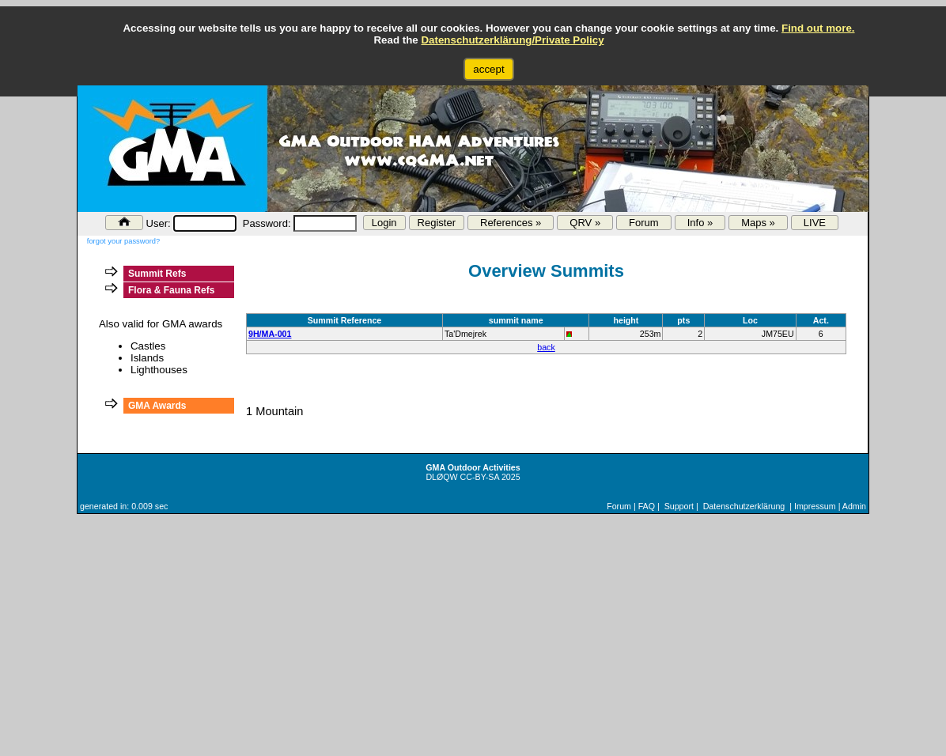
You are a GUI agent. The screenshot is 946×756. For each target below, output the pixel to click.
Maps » (758, 223)
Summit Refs (157, 273)
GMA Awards (157, 405)
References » (510, 223)
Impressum (815, 506)
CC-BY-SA (479, 477)
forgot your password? (123, 241)
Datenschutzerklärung (744, 506)
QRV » (584, 223)
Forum (644, 223)
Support (679, 506)
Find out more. (818, 28)
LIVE (815, 223)
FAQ (646, 506)
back (546, 347)
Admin (854, 506)
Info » (700, 223)
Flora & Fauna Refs (171, 290)
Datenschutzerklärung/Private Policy (512, 40)
